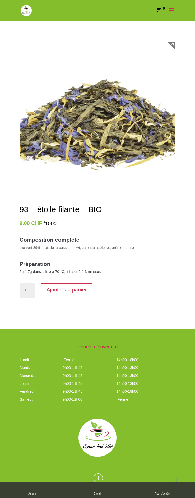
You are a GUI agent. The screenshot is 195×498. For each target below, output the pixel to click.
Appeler (32, 489)
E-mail (98, 489)
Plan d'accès (162, 489)
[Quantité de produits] (27, 290)
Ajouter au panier (67, 290)
